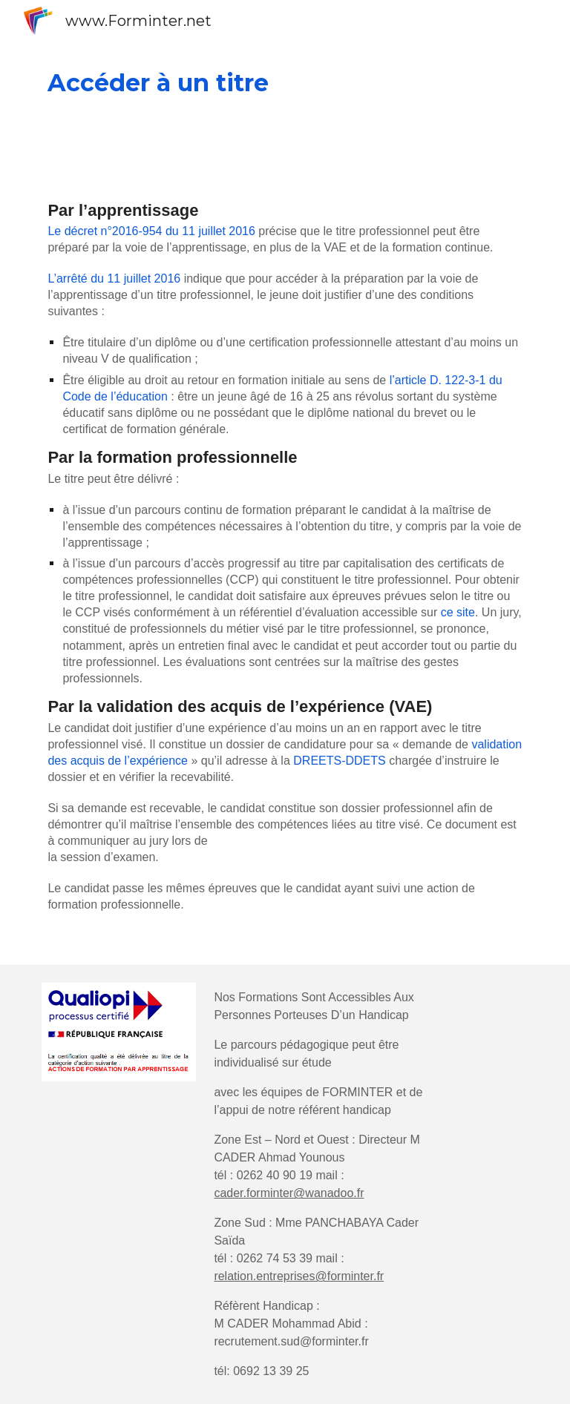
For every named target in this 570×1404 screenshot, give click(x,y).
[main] (285, 83)
